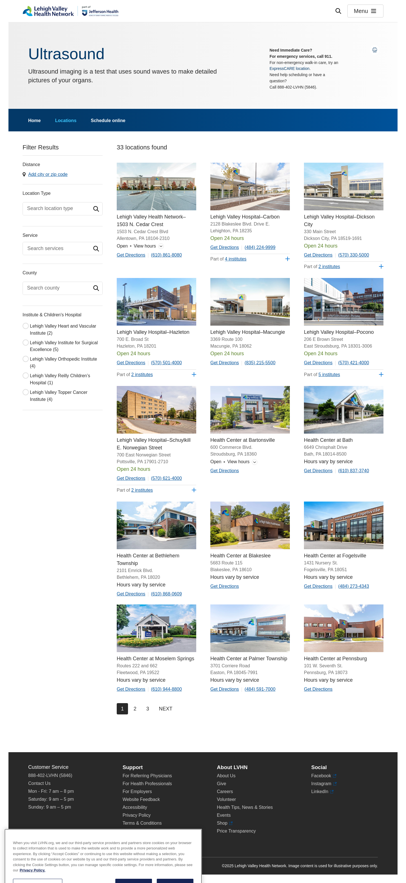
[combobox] (63, 208)
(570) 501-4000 (166, 362)
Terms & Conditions (142, 823)
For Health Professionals (147, 783)
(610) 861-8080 (166, 255)
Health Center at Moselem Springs (155, 658)
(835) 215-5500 (259, 362)
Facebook (321, 775)
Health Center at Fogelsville (335, 556)
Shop (223, 823)
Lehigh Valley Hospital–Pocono (339, 332)
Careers (225, 791)
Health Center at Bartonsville (242, 440)
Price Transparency (236, 831)
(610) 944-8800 (166, 689)
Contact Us (39, 783)
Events (224, 815)
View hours (136, 246)
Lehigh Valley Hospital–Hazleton (153, 332)
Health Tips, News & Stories (245, 807)
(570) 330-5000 (353, 255)
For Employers (137, 791)
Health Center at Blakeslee (240, 556)
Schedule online (108, 120)
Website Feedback (141, 799)
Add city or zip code (48, 174)
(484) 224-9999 (259, 247)
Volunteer (226, 799)
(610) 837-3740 (353, 470)
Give (221, 783)
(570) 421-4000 (353, 362)
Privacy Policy (137, 815)
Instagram (321, 783)
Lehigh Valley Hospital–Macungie (247, 332)
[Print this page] (374, 50)
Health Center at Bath (328, 440)
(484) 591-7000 (259, 689)
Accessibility (135, 807)
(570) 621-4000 (166, 478)
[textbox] (59, 208)
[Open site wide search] (338, 11)
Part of (228, 259)
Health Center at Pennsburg (335, 658)
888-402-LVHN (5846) (50, 775)
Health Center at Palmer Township (248, 658)
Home (34, 120)
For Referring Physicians (147, 775)
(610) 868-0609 (166, 593)
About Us (226, 775)
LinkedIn (319, 791)
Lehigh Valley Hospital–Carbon (245, 217)
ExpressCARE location (290, 68)
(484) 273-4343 (353, 586)
